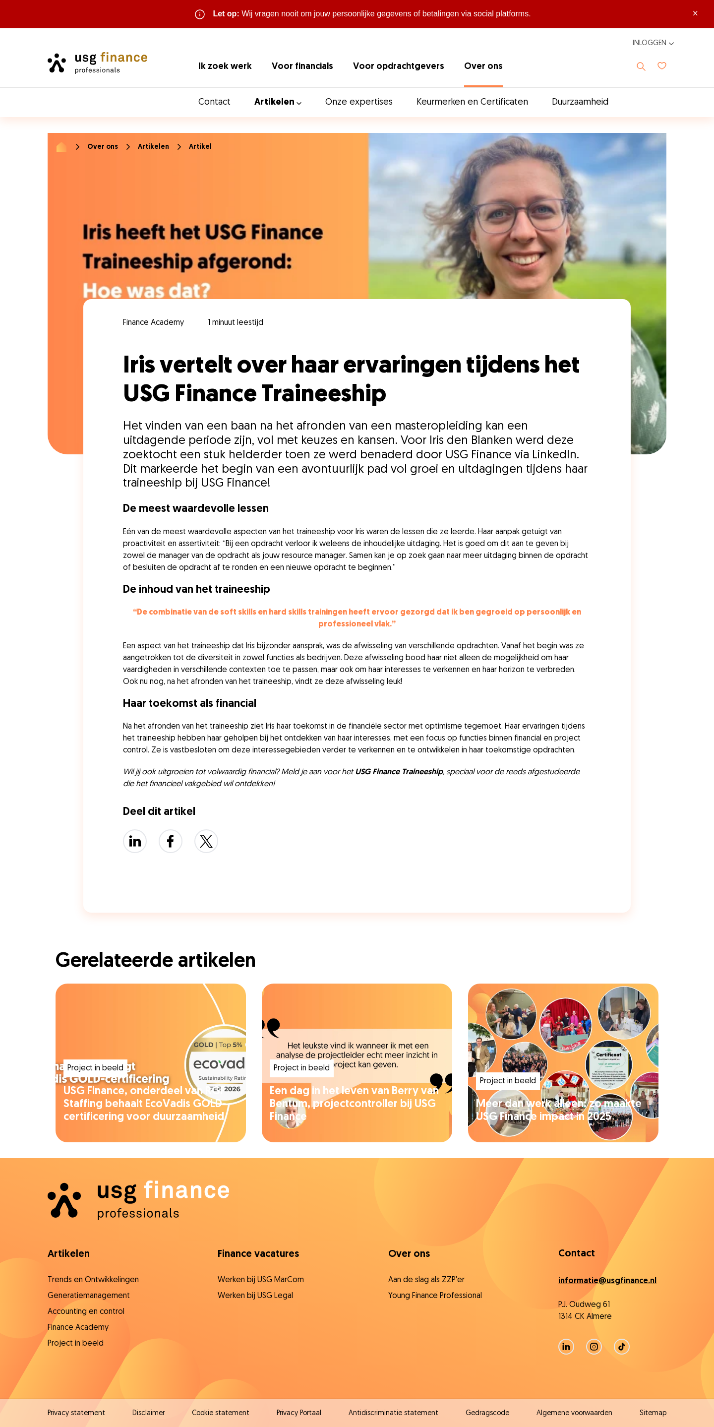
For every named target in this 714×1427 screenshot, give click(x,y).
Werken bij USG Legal (255, 1296)
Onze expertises (359, 102)
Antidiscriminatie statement (393, 1413)
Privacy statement (76, 1413)
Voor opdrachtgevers (398, 66)
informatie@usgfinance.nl (607, 1281)
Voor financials (302, 66)
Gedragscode (487, 1413)
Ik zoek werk (225, 66)
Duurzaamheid (580, 102)
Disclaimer (148, 1413)
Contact (214, 102)
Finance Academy (78, 1328)
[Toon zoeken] (641, 66)
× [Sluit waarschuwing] (695, 14)
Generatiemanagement (89, 1296)
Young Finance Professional (435, 1296)
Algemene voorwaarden (574, 1413)
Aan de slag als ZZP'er (426, 1280)
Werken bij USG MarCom (261, 1280)
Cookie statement (220, 1413)
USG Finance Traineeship (399, 772)
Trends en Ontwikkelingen (93, 1280)
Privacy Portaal (299, 1413)
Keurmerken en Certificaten (472, 102)
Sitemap (653, 1413)
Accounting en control (86, 1312)
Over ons (483, 66)
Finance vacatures (258, 1254)
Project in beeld (76, 1344)
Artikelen (153, 147)
